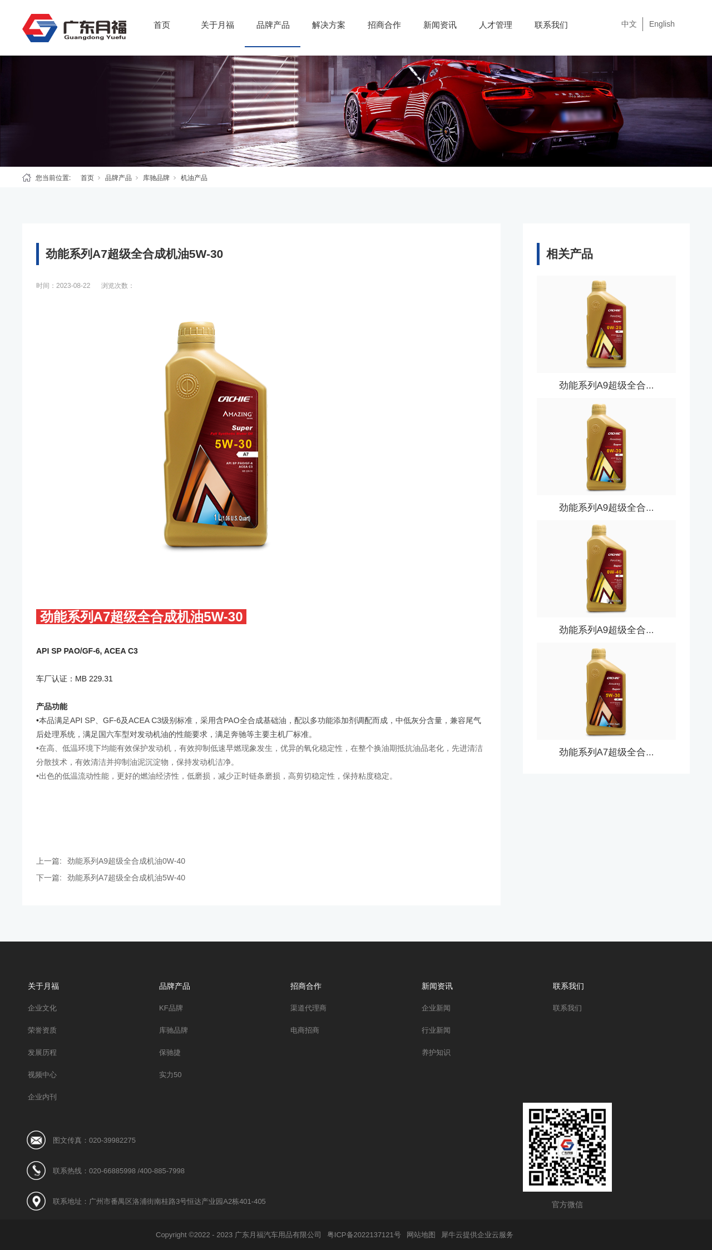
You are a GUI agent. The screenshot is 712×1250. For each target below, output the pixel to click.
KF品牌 (171, 1008)
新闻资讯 (440, 24)
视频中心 (42, 1074)
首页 (162, 24)
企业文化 (42, 1008)
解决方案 (328, 24)
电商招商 (304, 1030)
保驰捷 (170, 1052)
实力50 (170, 1074)
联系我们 (551, 24)
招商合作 (384, 24)
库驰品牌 (156, 178)
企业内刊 (42, 1097)
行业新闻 (436, 1030)
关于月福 (217, 24)
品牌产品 (273, 24)
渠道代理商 (308, 1008)
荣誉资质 (42, 1030)
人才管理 (495, 24)
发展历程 (42, 1052)
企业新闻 (436, 1008)
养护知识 (436, 1052)
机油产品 (194, 178)
